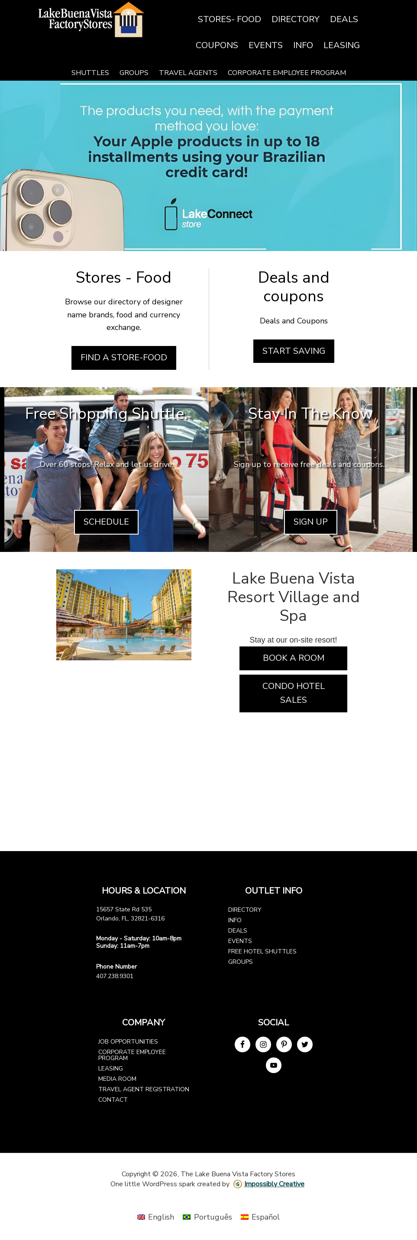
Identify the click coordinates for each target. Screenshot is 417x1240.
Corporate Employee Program (132, 1055)
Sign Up (311, 522)
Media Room (117, 1079)
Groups (240, 962)
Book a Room (293, 658)
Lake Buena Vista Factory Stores (105, 19)
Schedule (106, 522)
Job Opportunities (128, 1042)
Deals (237, 931)
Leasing (110, 1068)
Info (235, 920)
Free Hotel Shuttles (262, 951)
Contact (113, 1100)
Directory (245, 910)
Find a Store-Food (124, 357)
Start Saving (293, 351)
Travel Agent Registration (143, 1089)
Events (240, 941)
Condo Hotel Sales (293, 693)
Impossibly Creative (274, 1184)
